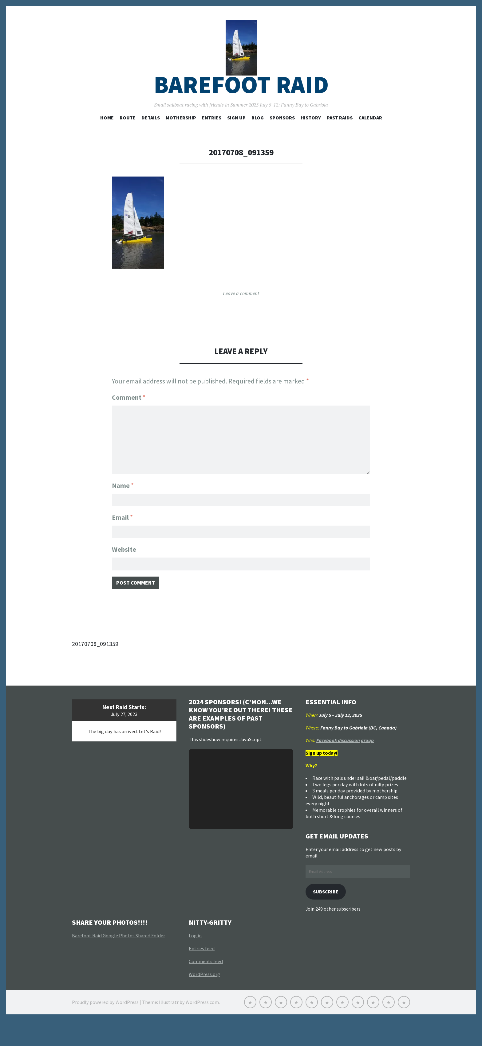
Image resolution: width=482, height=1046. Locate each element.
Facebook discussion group (345, 764)
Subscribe (328, 916)
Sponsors (282, 138)
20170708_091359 (97, 667)
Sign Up (236, 138)
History (311, 138)
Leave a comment (241, 314)
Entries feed (202, 974)
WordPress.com (202, 1028)
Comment (128, 418)
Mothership (181, 138)
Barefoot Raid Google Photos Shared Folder (118, 961)
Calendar (370, 138)
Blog (257, 138)
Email (122, 537)
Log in (195, 961)
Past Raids (340, 138)
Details (150, 138)
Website (124, 570)
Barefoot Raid (241, 105)
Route (128, 138)
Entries (211, 138)
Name (123, 503)
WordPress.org (204, 1000)
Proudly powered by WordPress (105, 1028)
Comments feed (206, 987)
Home (107, 138)
